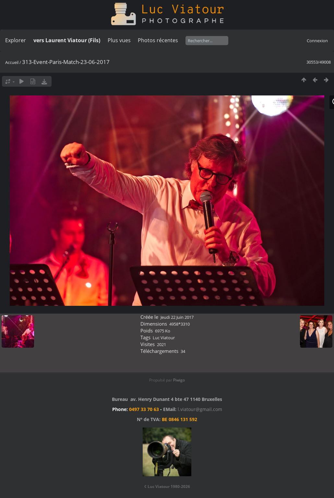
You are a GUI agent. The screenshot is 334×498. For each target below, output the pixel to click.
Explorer (15, 40)
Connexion (317, 41)
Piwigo (179, 380)
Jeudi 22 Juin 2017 (177, 317)
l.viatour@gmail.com (200, 409)
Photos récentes (158, 40)
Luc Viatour (164, 338)
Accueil (11, 62)
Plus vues (119, 40)
